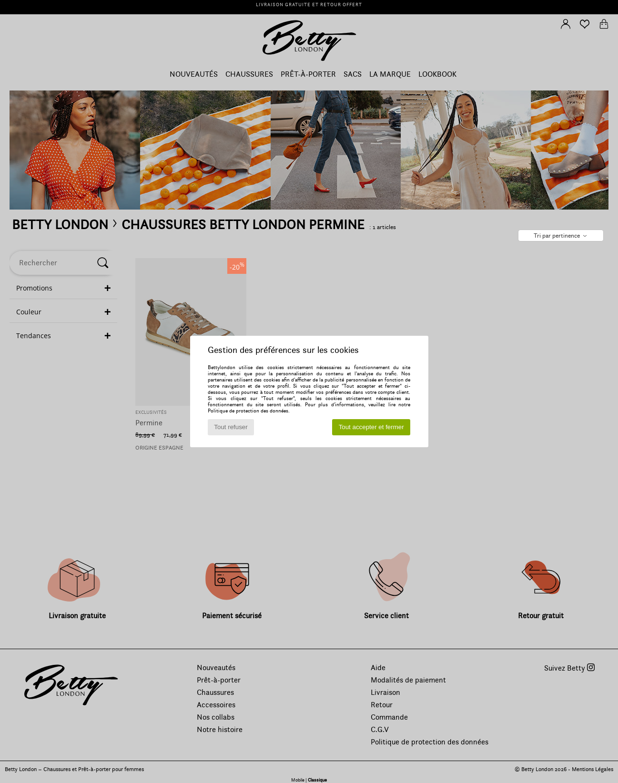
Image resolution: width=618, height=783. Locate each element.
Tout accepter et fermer (371, 427)
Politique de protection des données (248, 411)
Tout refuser (230, 427)
